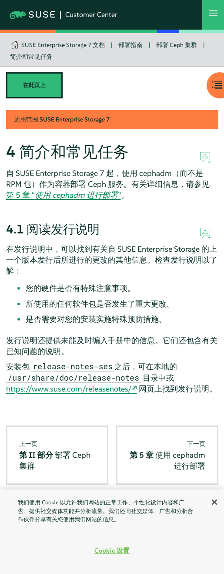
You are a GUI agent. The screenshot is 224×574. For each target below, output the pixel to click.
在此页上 (34, 85)
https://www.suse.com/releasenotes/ (69, 389)
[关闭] (214, 502)
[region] (112, 532)
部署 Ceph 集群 (176, 45)
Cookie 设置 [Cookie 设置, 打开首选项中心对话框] (111, 550)
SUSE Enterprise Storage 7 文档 (63, 45)
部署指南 (130, 45)
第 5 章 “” (63, 195)
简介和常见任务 (31, 57)
